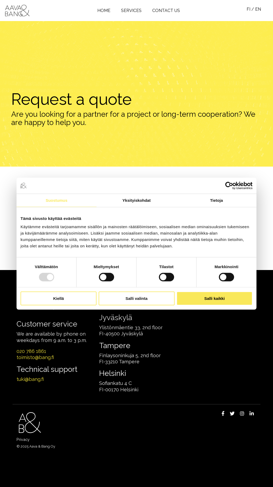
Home (103, 10)
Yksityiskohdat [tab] (136, 200)
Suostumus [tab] (56, 200)
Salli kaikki (214, 298)
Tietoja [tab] (216, 200)
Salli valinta (137, 298)
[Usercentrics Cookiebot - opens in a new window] (229, 186)
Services (131, 10)
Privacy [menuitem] (23, 439)
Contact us (166, 10)
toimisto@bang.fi (35, 357)
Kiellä (58, 298)
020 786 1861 (31, 351)
